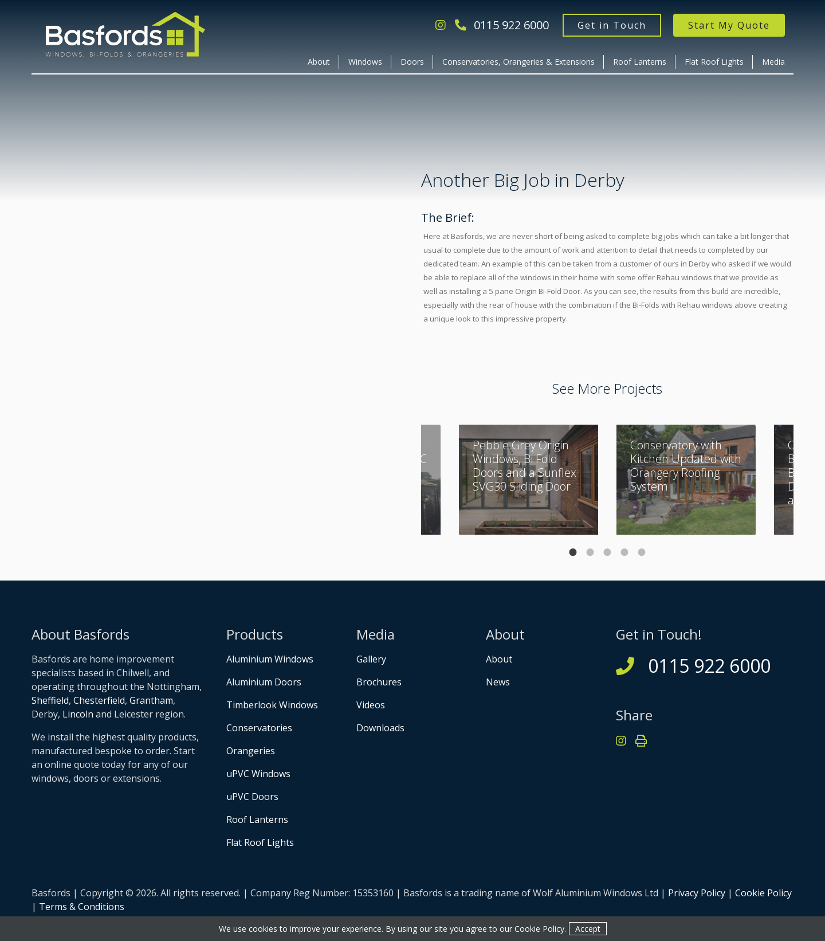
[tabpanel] (686, 480)
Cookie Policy (763, 893)
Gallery (371, 659)
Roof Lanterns (639, 61)
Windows (365, 61)
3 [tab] (607, 552)
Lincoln (77, 714)
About (319, 61)
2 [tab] (590, 552)
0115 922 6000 (502, 25)
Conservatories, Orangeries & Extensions (518, 61)
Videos (370, 705)
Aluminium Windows (269, 659)
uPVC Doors (252, 796)
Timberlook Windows (272, 705)
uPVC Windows (258, 773)
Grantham (151, 700)
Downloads (380, 728)
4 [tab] (624, 552)
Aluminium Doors (263, 682)
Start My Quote (729, 25)
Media (773, 61)
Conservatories (259, 728)
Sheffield (50, 700)
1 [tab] (573, 552)
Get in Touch (612, 25)
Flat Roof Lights (714, 61)
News (498, 682)
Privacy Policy (696, 893)
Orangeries (250, 750)
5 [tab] (641, 552)
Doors (412, 61)
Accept (587, 928)
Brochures (379, 682)
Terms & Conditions (81, 906)
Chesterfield (99, 700)
